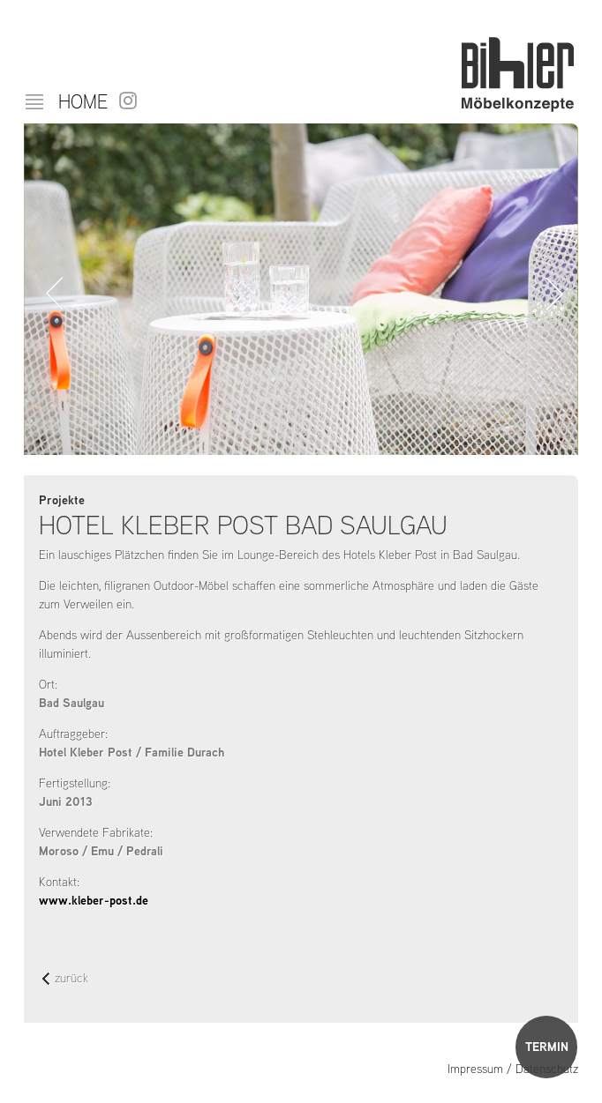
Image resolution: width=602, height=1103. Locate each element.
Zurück (50, 293)
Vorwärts (551, 293)
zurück (65, 979)
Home (83, 101)
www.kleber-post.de (93, 900)
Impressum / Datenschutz (513, 1068)
